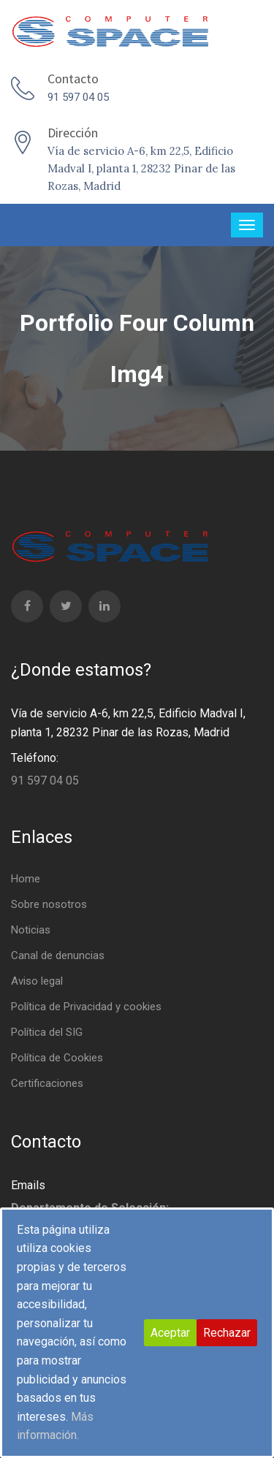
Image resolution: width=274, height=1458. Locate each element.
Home (25, 878)
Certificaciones (47, 1083)
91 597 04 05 (78, 97)
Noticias (30, 929)
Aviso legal (37, 981)
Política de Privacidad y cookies (86, 1006)
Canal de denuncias (57, 955)
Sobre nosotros (49, 904)
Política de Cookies (57, 1057)
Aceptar (170, 1333)
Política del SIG (47, 1032)
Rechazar (227, 1333)
